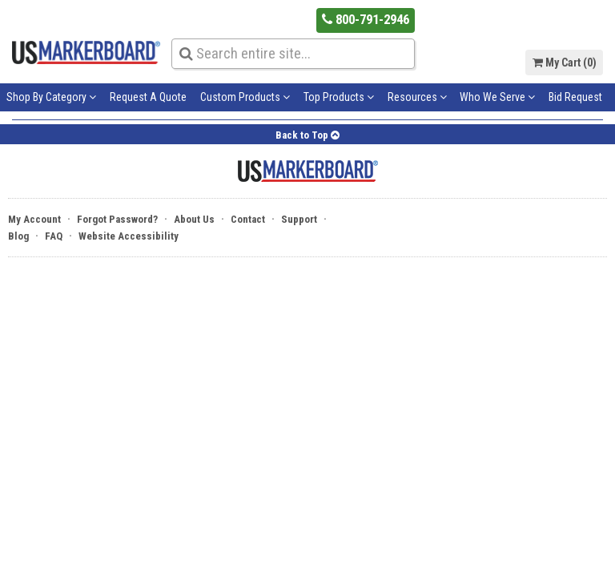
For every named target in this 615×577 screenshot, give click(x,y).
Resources (417, 97)
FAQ (53, 236)
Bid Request (575, 97)
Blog (18, 236)
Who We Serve (497, 97)
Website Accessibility (128, 236)
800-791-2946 (365, 19)
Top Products (338, 97)
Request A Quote (148, 97)
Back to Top (307, 135)
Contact (248, 219)
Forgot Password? (117, 219)
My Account (34, 219)
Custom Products (245, 97)
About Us (194, 219)
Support (299, 219)
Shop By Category (51, 97)
